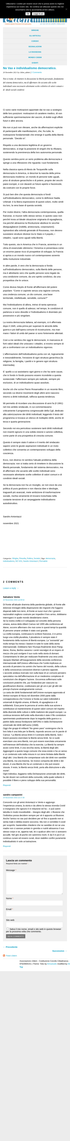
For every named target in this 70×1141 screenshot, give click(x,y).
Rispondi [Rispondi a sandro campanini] (7, 846)
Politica (30, 558)
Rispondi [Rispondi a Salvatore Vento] (7, 785)
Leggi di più (38, 14)
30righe (35, 30)
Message (11, 870)
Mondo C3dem (35, 57)
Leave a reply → (11, 588)
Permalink (43, 561)
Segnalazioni (35, 46)
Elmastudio (52, 964)
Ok (28, 14)
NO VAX (18, 561)
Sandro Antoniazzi (30, 561)
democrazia (50, 558)
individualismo (8, 561)
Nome (9, 898)
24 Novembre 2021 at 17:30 (14, 798)
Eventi (35, 63)
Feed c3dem (11, 956)
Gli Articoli (35, 36)
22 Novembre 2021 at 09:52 (14, 600)
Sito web (10, 920)
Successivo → (59, 951)
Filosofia (22, 558)
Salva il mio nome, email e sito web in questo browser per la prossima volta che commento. (33, 930)
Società (37, 558)
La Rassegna (35, 52)
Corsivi (35, 41)
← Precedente (10, 947)
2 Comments (36, 72)
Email (9, 909)
